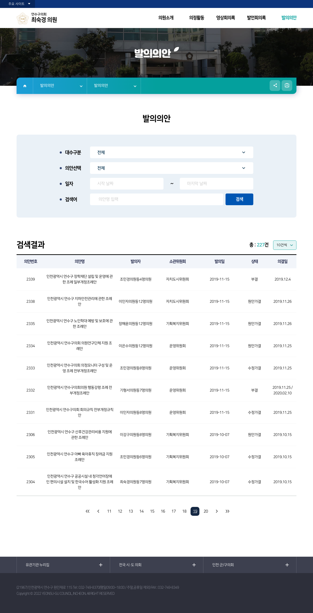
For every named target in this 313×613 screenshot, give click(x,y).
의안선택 (73, 168)
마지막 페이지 (227, 511)
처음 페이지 (87, 511)
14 (141, 511)
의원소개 (165, 17)
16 (163, 511)
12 (120, 511)
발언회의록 (256, 17)
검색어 (71, 199)
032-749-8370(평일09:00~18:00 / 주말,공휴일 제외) (114, 587)
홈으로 (25, 86)
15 (152, 511)
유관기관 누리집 (37, 565)
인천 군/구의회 (223, 565)
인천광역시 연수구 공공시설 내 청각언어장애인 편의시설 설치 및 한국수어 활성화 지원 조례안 (79, 482)
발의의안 (289, 17)
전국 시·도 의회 (130, 565)
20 (206, 511)
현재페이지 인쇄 (287, 85)
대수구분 (73, 152)
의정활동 (196, 17)
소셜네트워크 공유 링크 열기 (275, 85)
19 (195, 511)
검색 (239, 199)
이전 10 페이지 (98, 511)
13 (131, 511)
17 (173, 511)
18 (184, 511)
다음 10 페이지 (216, 511)
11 (109, 511)
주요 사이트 (16, 4)
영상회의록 (225, 17)
